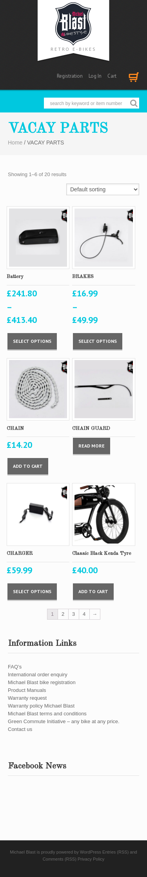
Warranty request (27, 698)
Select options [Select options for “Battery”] (32, 341)
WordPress (90, 852)
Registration (70, 76)
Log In (95, 76)
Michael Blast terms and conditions (47, 714)
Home (15, 142)
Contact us (20, 729)
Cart (111, 76)
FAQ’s (15, 667)
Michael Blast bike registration (42, 682)
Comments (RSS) (59, 859)
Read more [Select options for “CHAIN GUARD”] (91, 446)
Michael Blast (22, 852)
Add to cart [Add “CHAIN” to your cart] (28, 466)
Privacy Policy (91, 859)
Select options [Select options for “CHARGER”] (32, 591)
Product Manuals (27, 690)
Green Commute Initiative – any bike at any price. (64, 721)
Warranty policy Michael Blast (41, 706)
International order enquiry (37, 674)
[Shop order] (102, 189)
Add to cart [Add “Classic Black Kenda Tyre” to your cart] (93, 591)
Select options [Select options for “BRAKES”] (97, 341)
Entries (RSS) (115, 852)
